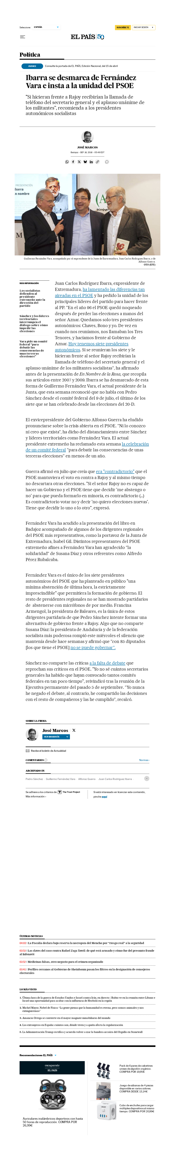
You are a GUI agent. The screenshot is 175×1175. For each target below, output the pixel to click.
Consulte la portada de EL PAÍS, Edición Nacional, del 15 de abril (81, 65)
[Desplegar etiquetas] (146, 778)
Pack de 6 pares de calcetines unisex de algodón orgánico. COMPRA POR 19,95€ (136, 1068)
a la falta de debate (107, 663)
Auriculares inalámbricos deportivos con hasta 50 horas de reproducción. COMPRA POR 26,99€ (53, 1122)
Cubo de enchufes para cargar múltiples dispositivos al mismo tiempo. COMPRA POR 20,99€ (137, 1108)
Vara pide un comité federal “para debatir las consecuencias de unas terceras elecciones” (34, 349)
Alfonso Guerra (86, 778)
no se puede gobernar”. (93, 647)
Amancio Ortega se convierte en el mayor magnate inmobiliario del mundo (66, 1017)
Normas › (144, 760)
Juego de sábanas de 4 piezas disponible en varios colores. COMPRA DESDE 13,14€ (136, 1088)
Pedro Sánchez (34, 778)
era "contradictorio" (115, 471)
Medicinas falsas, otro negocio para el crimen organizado (65, 962)
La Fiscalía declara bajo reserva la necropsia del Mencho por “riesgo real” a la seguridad (86, 943)
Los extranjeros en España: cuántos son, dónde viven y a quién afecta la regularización (72, 1024)
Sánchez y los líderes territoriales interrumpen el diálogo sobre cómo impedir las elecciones (34, 324)
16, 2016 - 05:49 (92, 152)
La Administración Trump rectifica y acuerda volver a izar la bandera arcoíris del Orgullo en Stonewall (82, 1031)
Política (30, 55)
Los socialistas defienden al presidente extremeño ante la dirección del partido (32, 298)
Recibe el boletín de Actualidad (48, 750)
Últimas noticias (31, 936)
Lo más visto (28, 989)
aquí (104, 796)
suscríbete (123, 27)
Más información (36, 796)
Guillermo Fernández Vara (60, 778)
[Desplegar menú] (23, 37)
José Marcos (87, 147)
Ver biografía (56, 736)
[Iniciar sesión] (143, 27)
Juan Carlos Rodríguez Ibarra (115, 778)
